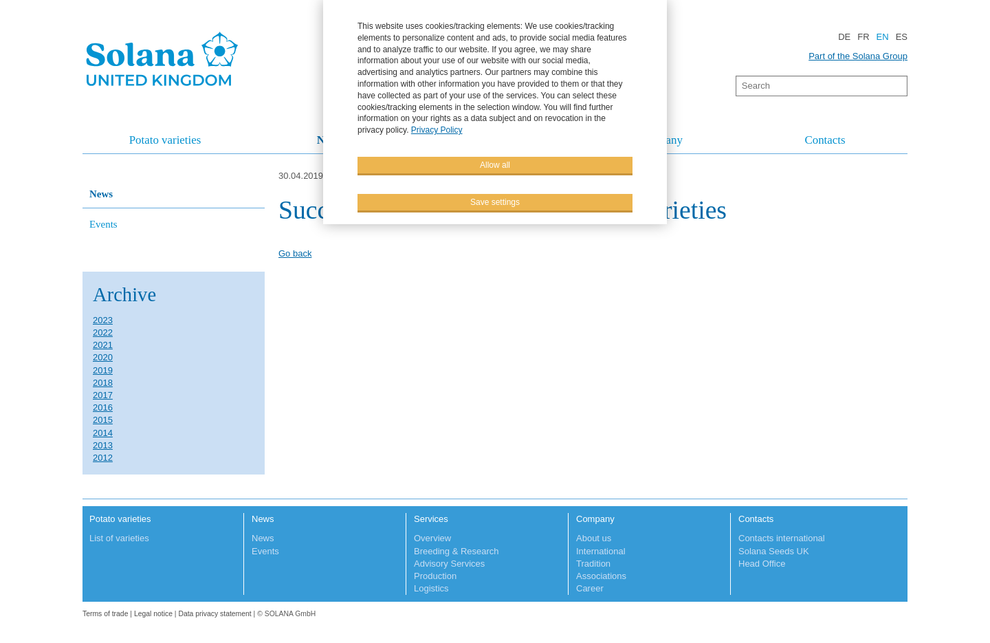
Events (103, 224)
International (601, 551)
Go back (294, 253)
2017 (103, 395)
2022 (103, 332)
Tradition (593, 563)
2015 (103, 420)
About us (593, 538)
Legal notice (153, 614)
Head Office (761, 563)
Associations (601, 576)
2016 (103, 407)
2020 (103, 357)
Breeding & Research (456, 551)
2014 (103, 433)
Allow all (495, 165)
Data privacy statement (214, 614)
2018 (103, 383)
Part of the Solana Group (858, 56)
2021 (103, 345)
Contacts (824, 139)
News (101, 193)
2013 (103, 445)
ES (902, 37)
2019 (103, 370)
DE (844, 37)
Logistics (431, 588)
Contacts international (781, 538)
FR (863, 37)
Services (431, 519)
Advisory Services (449, 563)
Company (595, 519)
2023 (103, 320)
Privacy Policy (437, 130)
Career (590, 588)
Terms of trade (106, 614)
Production (435, 576)
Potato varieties (165, 139)
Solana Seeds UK (773, 551)
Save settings (495, 202)
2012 (103, 458)
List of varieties (119, 538)
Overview (432, 538)
